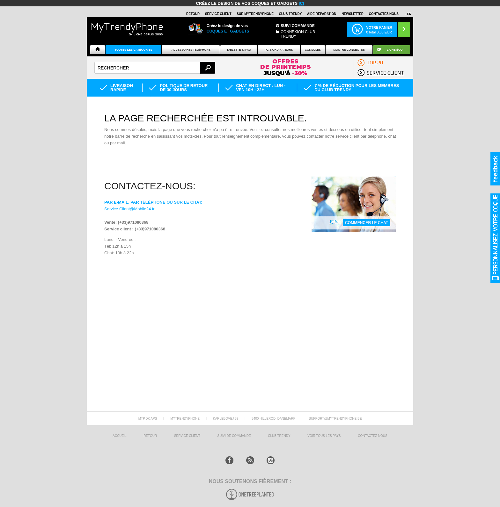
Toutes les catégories (133, 49)
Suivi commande (298, 26)
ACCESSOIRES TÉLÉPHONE (191, 49)
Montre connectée (348, 49)
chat (392, 136)
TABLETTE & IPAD (239, 49)
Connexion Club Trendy (298, 34)
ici (301, 3)
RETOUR (193, 14)
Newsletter (353, 14)
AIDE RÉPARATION (321, 14)
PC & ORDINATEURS (279, 49)
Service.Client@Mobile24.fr (129, 208)
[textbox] (154, 68)
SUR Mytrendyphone (255, 14)
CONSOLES (313, 49)
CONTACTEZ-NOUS (384, 14)
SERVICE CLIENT (218, 14)
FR (409, 14)
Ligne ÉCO (395, 49)
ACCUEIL (119, 436)
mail (121, 143)
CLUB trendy (279, 436)
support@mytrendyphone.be (335, 418)
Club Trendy (290, 14)
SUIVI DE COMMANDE (234, 436)
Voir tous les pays (324, 436)
